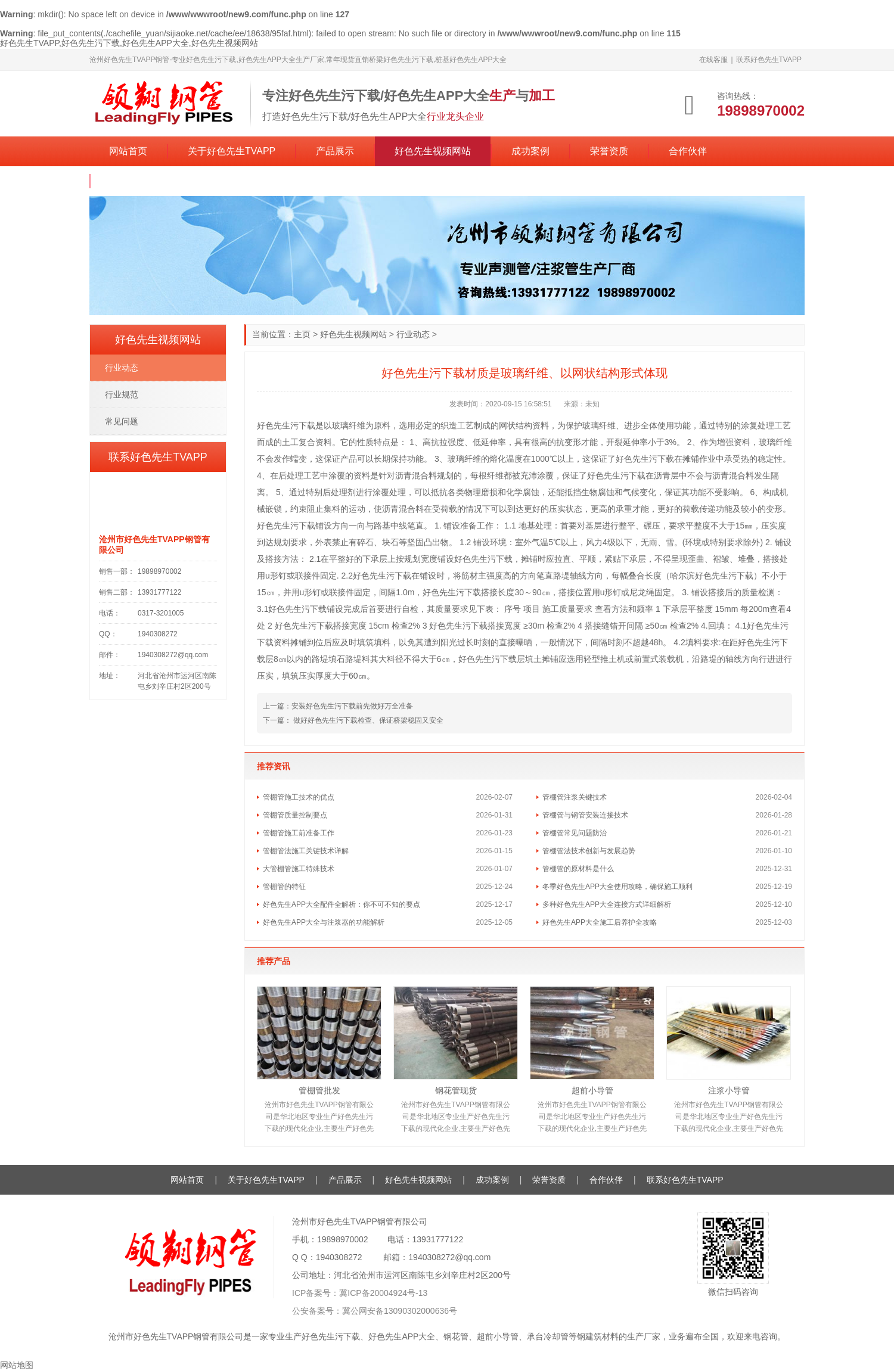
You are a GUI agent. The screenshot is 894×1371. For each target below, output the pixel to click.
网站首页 (128, 151)
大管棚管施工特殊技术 (298, 869)
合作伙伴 (688, 151)
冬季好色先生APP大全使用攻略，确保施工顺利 (617, 886)
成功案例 (530, 151)
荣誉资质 (609, 151)
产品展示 (335, 151)
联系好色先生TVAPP (769, 59)
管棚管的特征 (284, 886)
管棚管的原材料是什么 (578, 869)
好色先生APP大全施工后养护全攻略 (599, 922)
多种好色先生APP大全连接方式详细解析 (606, 904)
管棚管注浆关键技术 (574, 797)
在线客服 (713, 59)
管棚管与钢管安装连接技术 (585, 815)
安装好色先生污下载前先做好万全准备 (352, 706)
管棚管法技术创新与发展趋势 (588, 851)
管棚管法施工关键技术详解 (306, 851)
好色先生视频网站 (433, 151)
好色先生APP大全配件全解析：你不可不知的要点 (341, 904)
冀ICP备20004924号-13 (383, 1293)
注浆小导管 (729, 1090)
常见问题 (121, 421)
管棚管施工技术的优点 (298, 797)
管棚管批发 (319, 1090)
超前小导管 (592, 1090)
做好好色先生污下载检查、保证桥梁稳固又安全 (367, 720)
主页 (302, 334)
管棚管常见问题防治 (574, 833)
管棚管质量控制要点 (295, 815)
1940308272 (339, 1257)
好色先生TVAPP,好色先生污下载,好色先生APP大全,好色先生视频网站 (129, 43)
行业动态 (413, 334)
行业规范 (121, 394)
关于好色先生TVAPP (231, 151)
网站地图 (16, 1365)
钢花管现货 (456, 1090)
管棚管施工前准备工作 (298, 833)
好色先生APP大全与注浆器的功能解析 (323, 922)
